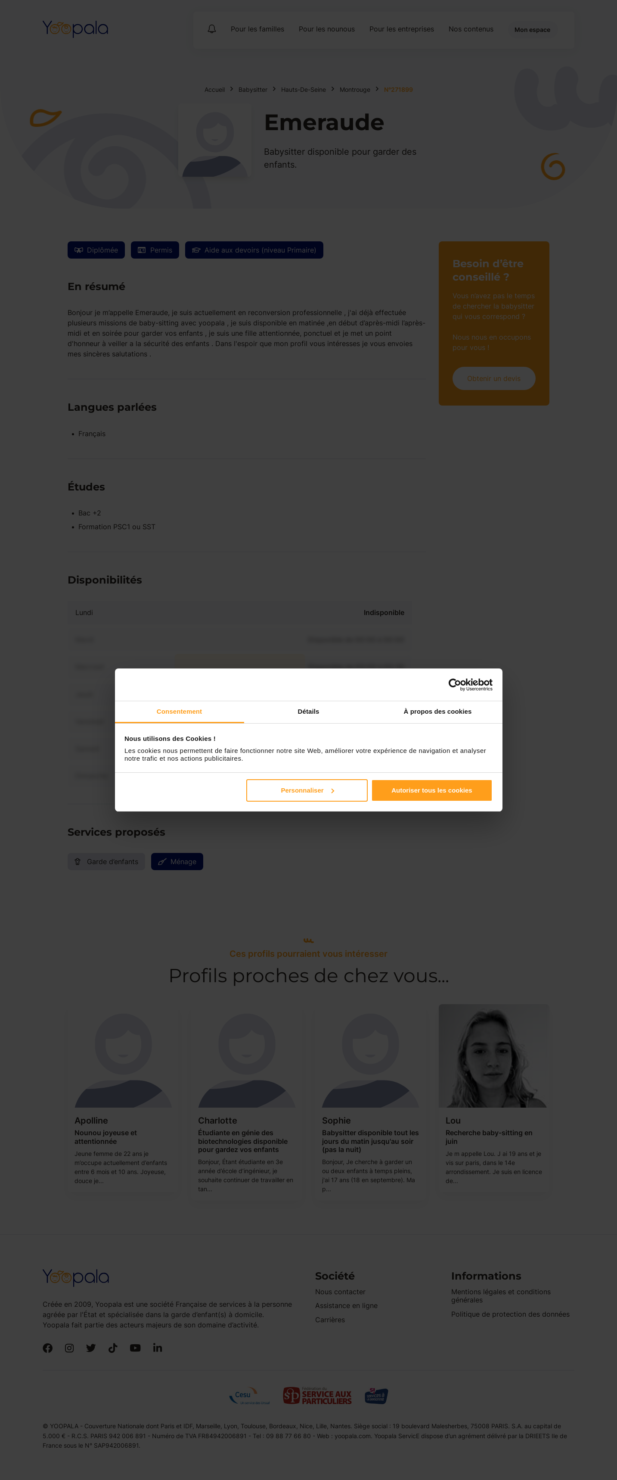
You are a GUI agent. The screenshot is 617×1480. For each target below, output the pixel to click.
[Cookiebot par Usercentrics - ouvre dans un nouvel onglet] (455, 684)
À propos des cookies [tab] (438, 711)
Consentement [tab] (179, 711)
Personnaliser (307, 790)
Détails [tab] (308, 711)
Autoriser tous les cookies (431, 790)
